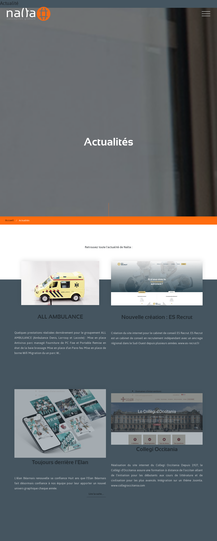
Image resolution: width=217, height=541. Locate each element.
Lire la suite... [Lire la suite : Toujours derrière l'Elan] (96, 494)
